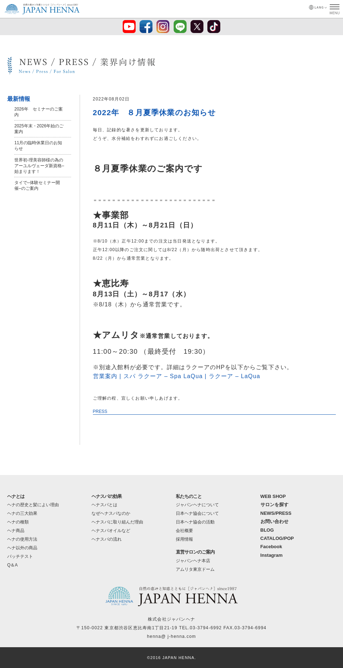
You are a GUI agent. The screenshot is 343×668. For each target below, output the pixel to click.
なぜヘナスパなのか (110, 513)
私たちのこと (189, 496)
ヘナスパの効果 (106, 496)
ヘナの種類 (18, 521)
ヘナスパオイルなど (110, 530)
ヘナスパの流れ (106, 539)
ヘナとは (15, 496)
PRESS (100, 411)
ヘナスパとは (104, 504)
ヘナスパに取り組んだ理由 (117, 521)
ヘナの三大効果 (22, 513)
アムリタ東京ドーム (195, 569)
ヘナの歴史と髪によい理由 (33, 504)
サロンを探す (274, 504)
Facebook (271, 546)
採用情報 (184, 539)
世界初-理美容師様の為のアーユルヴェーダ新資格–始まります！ (39, 165)
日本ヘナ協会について (197, 513)
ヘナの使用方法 (22, 539)
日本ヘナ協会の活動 (195, 521)
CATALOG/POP (277, 538)
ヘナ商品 (15, 530)
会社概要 (184, 530)
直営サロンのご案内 (195, 552)
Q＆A (12, 565)
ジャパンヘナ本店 (193, 560)
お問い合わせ (274, 521)
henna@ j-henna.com (171, 636)
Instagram (271, 555)
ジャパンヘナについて (197, 504)
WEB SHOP (273, 496)
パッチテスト (20, 556)
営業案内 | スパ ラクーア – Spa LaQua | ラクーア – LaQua (177, 376)
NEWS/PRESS (276, 513)
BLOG (267, 530)
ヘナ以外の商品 (22, 547)
